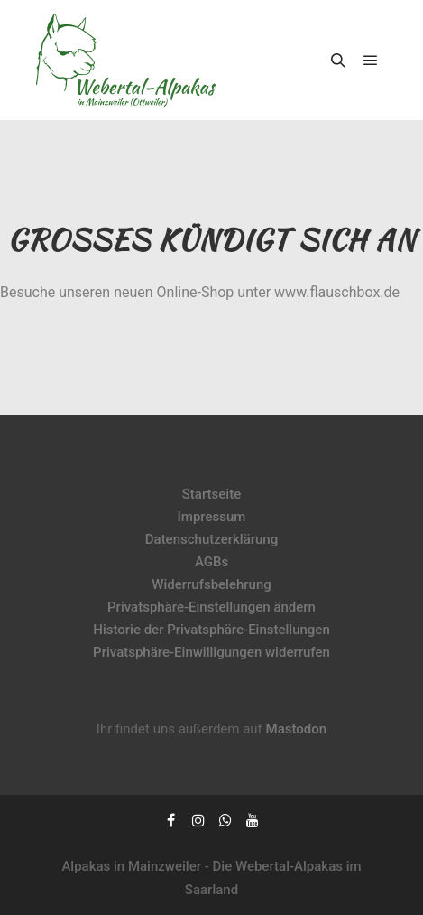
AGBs (211, 562)
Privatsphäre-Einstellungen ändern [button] (211, 607)
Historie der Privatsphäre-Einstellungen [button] (211, 629)
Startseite (211, 494)
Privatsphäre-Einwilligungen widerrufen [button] (211, 652)
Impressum (212, 517)
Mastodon (296, 729)
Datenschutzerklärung (211, 539)
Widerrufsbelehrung (211, 584)
